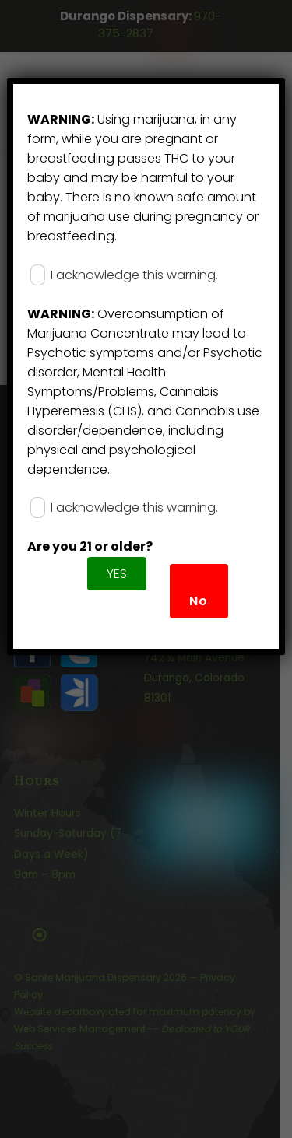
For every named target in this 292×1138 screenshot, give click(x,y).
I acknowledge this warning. (124, 275)
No (198, 601)
